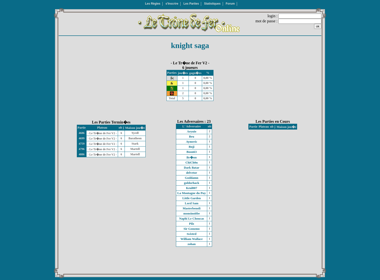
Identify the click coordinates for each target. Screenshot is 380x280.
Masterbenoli (192, 208)
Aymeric (191, 141)
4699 (82, 138)
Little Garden (191, 198)
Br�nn (192, 157)
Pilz (191, 223)
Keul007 (191, 188)
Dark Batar (191, 167)
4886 (82, 154)
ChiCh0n (191, 162)
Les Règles (152, 3)
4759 (82, 143)
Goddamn (191, 178)
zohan (192, 244)
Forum (230, 3)
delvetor (191, 172)
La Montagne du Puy (191, 193)
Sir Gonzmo (191, 229)
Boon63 (192, 152)
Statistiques (212, 3)
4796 (82, 149)
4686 (82, 133)
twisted (192, 234)
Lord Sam (191, 203)
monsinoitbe (191, 213)
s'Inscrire (172, 3)
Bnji (192, 146)
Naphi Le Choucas (191, 218)
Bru (191, 136)
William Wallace (192, 239)
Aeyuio (191, 131)
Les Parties (191, 3)
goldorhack (191, 183)
